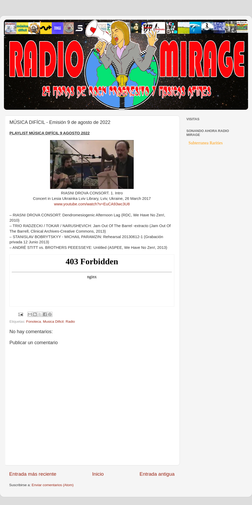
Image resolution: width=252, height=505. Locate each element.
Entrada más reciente (32, 474)
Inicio (98, 474)
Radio (70, 321)
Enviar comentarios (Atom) (53, 485)
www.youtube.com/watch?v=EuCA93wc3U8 (92, 204)
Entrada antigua (157, 474)
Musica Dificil (53, 321)
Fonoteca (33, 321)
